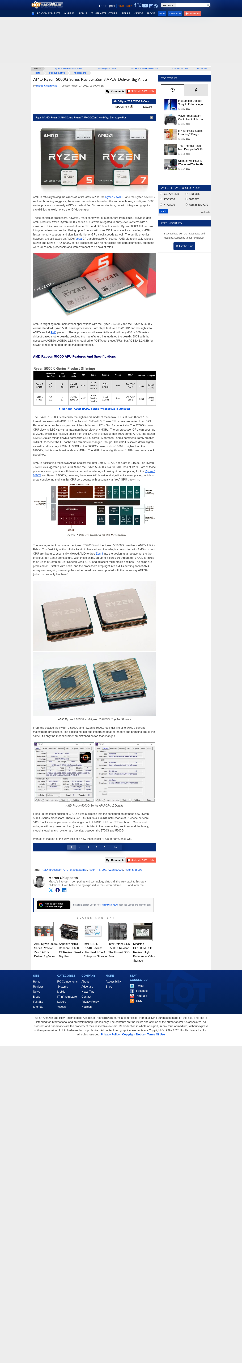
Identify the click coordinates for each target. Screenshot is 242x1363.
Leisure (61, 1001)
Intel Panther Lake (180, 68)
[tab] (173, 90)
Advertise (87, 986)
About (85, 981)
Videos (61, 1006)
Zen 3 (99, 553)
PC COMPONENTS (48, 13)
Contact (86, 996)
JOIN (112, 6)
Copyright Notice (133, 1034)
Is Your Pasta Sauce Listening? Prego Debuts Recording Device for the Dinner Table (190, 132)
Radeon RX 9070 (196, 204)
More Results (205, 212)
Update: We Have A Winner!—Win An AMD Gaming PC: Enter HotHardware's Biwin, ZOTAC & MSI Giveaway (191, 162)
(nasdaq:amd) (78, 869)
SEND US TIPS (125, 6)
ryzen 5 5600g (133, 869)
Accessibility (113, 981)
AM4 (53, 332)
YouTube (141, 995)
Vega (78, 238)
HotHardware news (109, 905)
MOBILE (82, 13)
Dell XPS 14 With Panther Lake (144, 68)
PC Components (57, 73)
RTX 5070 (167, 204)
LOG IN (103, 6)
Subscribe (175, 13)
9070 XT (192, 199)
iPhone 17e (202, 68)
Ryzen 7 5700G (115, 197)
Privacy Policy (90, 1001)
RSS (139, 1000)
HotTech (87, 1006)
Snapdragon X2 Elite (107, 68)
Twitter (140, 985)
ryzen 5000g (115, 869)
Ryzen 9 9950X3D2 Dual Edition (68, 68)
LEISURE (125, 13)
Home (37, 981)
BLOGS (151, 13)
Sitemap (38, 1006)
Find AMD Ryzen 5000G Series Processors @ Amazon (94, 408)
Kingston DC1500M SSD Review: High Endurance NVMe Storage (144, 952)
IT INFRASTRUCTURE (104, 13)
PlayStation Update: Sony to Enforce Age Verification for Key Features (190, 102)
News (36, 991)
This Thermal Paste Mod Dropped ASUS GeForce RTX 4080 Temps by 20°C (190, 147)
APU (66, 869)
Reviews (38, 986)
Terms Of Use (156, 1034)
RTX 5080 (192, 194)
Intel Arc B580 (169, 194)
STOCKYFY (122, 106)
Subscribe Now (184, 246)
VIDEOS (138, 13)
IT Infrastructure (67, 996)
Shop (162, 13)
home (37, 73)
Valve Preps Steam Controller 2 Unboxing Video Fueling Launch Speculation (191, 117)
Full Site (38, 1001)
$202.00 (147, 106)
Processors (80, 73)
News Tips (88, 991)
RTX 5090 (167, 199)
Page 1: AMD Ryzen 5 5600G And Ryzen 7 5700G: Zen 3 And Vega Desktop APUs (95, 117)
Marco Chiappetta (63, 878)
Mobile (61, 991)
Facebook (142, 990)
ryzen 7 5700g (97, 869)
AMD (45, 869)
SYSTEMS (68, 13)
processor (55, 869)
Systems (62, 986)
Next (115, 847)
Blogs (36, 996)
